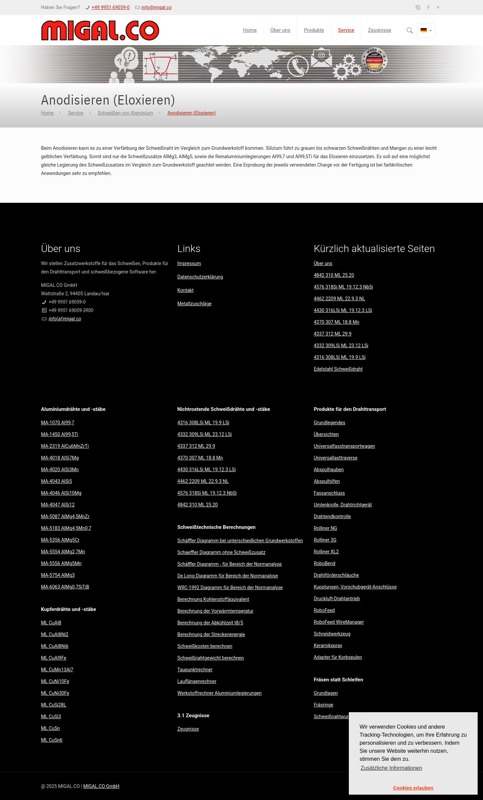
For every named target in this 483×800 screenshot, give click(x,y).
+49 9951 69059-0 (110, 7)
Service (76, 113)
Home (47, 113)
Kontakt (185, 290)
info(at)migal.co (65, 318)
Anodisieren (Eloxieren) (191, 113)
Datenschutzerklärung (200, 277)
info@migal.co (157, 7)
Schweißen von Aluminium (125, 113)
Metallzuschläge (194, 303)
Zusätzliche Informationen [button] (391, 768)
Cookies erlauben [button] (413, 788)
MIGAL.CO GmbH (101, 786)
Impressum (189, 263)
